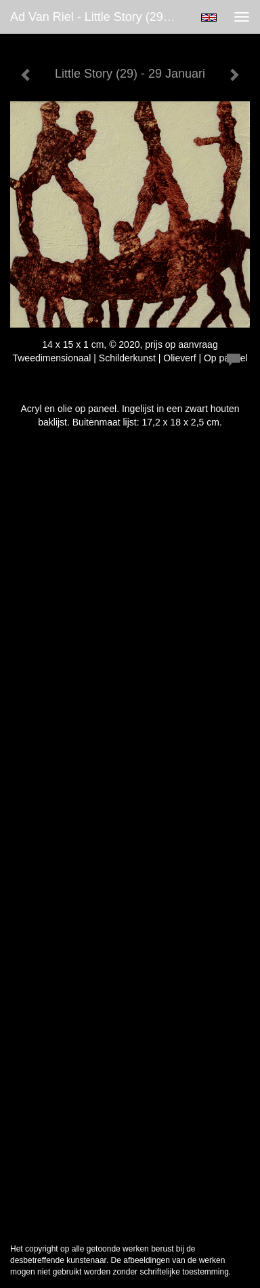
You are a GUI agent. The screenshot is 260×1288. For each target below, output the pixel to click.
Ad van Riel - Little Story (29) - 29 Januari (99, 17)
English (209, 18)
